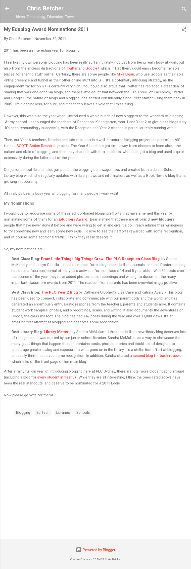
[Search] (184, 10)
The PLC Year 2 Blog (59, 292)
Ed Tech (43, 412)
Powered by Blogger (95, 550)
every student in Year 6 (56, 377)
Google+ (92, 68)
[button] (184, 31)
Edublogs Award (72, 219)
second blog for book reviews (157, 355)
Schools (83, 412)
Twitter (72, 68)
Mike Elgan (125, 74)
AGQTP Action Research (35, 146)
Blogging (23, 412)
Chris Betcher (45, 8)
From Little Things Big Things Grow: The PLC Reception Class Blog (100, 259)
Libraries (63, 412)
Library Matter (56, 332)
